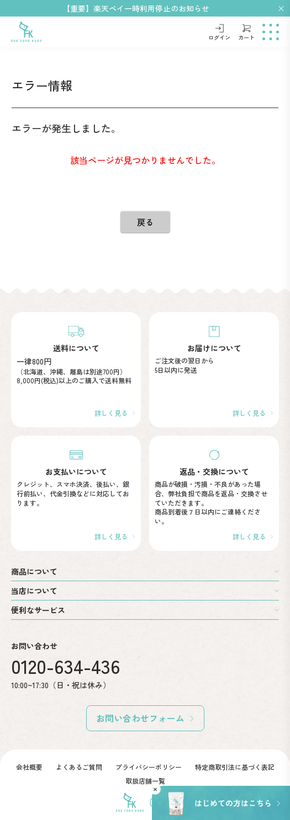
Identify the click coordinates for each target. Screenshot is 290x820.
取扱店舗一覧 (145, 780)
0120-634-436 (65, 665)
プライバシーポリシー (148, 766)
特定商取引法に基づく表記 (235, 766)
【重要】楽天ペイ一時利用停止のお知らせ (135, 8)
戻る (145, 222)
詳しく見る (111, 413)
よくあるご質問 (79, 766)
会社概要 (29, 766)
